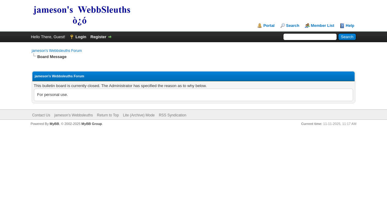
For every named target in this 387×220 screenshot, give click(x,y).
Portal (269, 25)
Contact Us (41, 115)
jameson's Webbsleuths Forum (57, 51)
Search (292, 25)
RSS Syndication (172, 115)
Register (98, 37)
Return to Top (108, 115)
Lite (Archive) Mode (139, 115)
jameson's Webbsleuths (73, 115)
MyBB (54, 124)
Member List (322, 25)
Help (350, 25)
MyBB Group (92, 124)
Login (80, 37)
